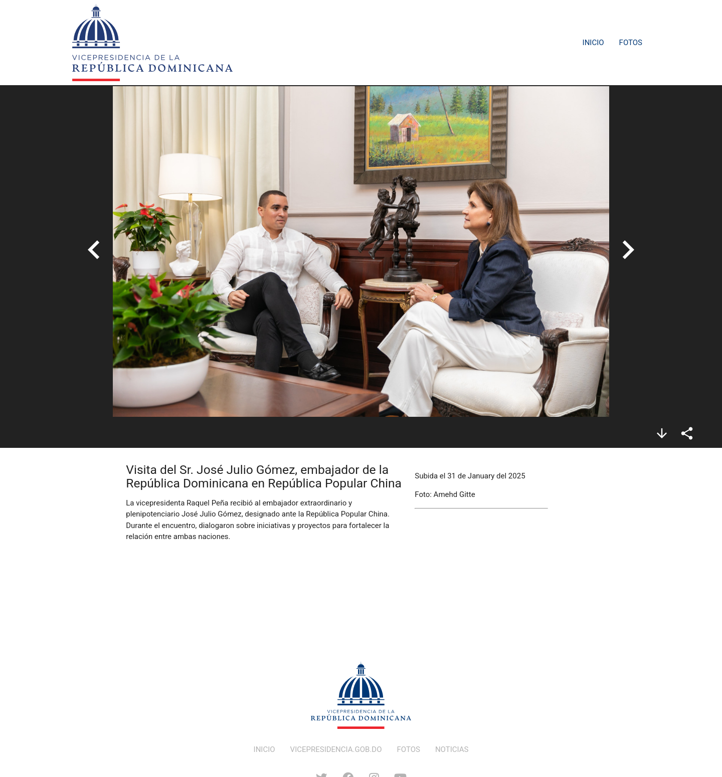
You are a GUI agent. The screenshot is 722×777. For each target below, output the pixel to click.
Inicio (593, 42)
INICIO (264, 749)
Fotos (630, 42)
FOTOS (408, 749)
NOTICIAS (452, 749)
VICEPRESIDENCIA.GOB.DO (336, 749)
